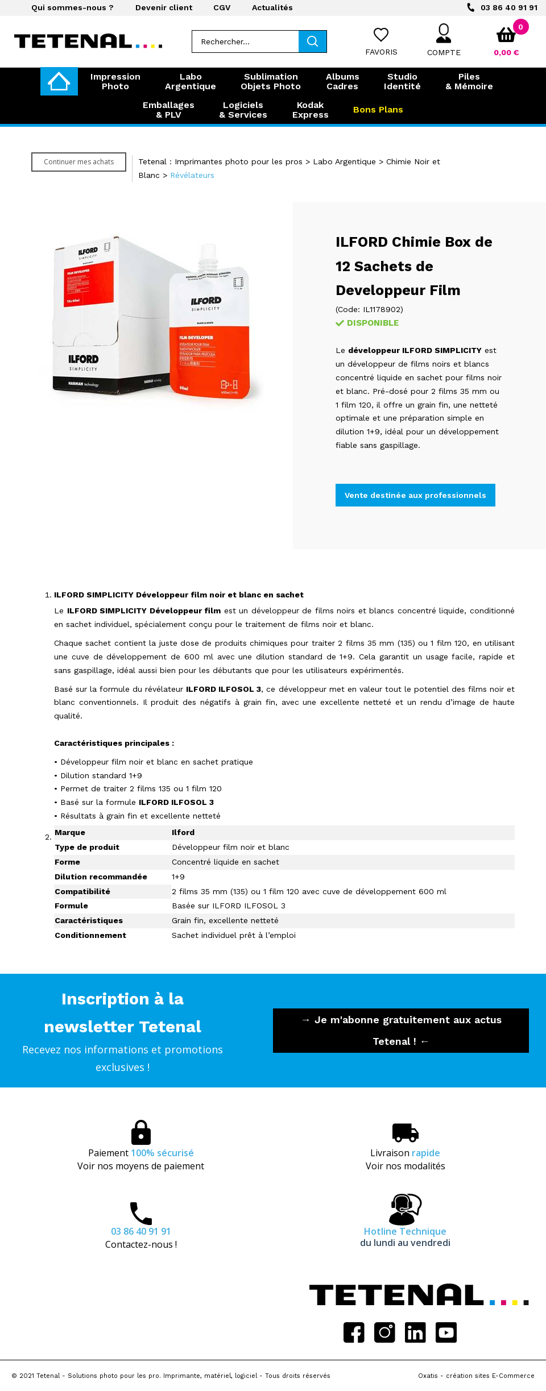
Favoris (381, 51)
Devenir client (163, 7)
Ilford (183, 832)
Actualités (272, 7)
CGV (221, 7)
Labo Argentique (344, 161)
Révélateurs (192, 175)
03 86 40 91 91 (509, 7)
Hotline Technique (405, 1237)
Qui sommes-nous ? (72, 7)
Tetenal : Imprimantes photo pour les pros (220, 161)
